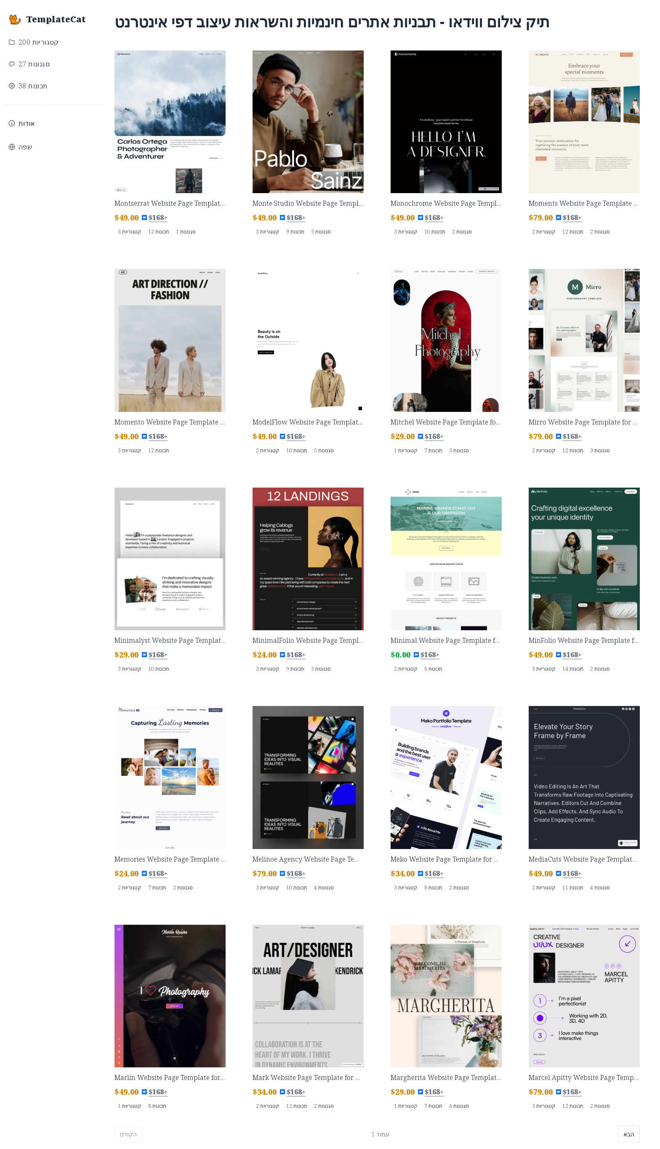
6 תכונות (433, 668)
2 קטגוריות (544, 231)
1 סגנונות (186, 231)
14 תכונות (572, 668)
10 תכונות (434, 231)
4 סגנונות (324, 887)
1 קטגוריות (406, 450)
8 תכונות (433, 887)
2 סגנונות (462, 231)
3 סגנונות (459, 450)
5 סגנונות (321, 231)
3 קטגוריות (129, 231)
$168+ (158, 217)
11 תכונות (572, 887)
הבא (628, 1134)
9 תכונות (295, 231)
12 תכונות (158, 231)
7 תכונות (433, 450)
